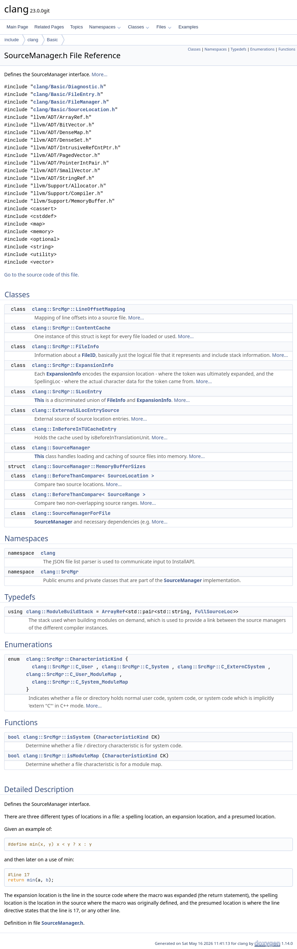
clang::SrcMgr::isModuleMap (61, 756)
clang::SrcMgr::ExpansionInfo (72, 365)
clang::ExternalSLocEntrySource (75, 410)
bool (14, 737)
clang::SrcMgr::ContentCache (71, 328)
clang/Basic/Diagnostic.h (68, 87)
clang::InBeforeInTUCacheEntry (74, 429)
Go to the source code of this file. (41, 274)
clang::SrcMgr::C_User (62, 667)
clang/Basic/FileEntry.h (66, 94)
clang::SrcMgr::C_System (135, 667)
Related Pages (49, 26)
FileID (89, 355)
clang (32, 39)
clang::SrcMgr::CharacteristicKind (74, 659)
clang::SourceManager (61, 448)
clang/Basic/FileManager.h (69, 102)
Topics (76, 26)
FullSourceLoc (214, 611)
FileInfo (116, 400)
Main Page (17, 26)
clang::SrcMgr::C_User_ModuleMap (71, 674)
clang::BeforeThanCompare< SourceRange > (89, 494)
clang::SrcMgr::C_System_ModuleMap (80, 682)
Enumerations (262, 49)
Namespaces (105, 26)
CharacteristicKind (122, 737)
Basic (52, 39)
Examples (188, 26)
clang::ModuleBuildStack (59, 611)
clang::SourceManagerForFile (71, 513)
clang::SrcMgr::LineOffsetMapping (78, 309)
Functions (286, 49)
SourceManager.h (62, 923)
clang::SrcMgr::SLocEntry (67, 391)
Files (163, 26)
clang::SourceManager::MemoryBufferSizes (89, 466)
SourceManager (53, 521)
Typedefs (238, 49)
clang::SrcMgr (59, 572)
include (12, 39)
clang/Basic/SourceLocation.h (74, 109)
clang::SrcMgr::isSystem (56, 737)
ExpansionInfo (63, 373)
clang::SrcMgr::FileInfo (65, 346)
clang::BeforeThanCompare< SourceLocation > (93, 476)
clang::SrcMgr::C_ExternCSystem (221, 667)
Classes (138, 26)
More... (99, 74)
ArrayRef (113, 611)
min (31, 880)
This (39, 400)
